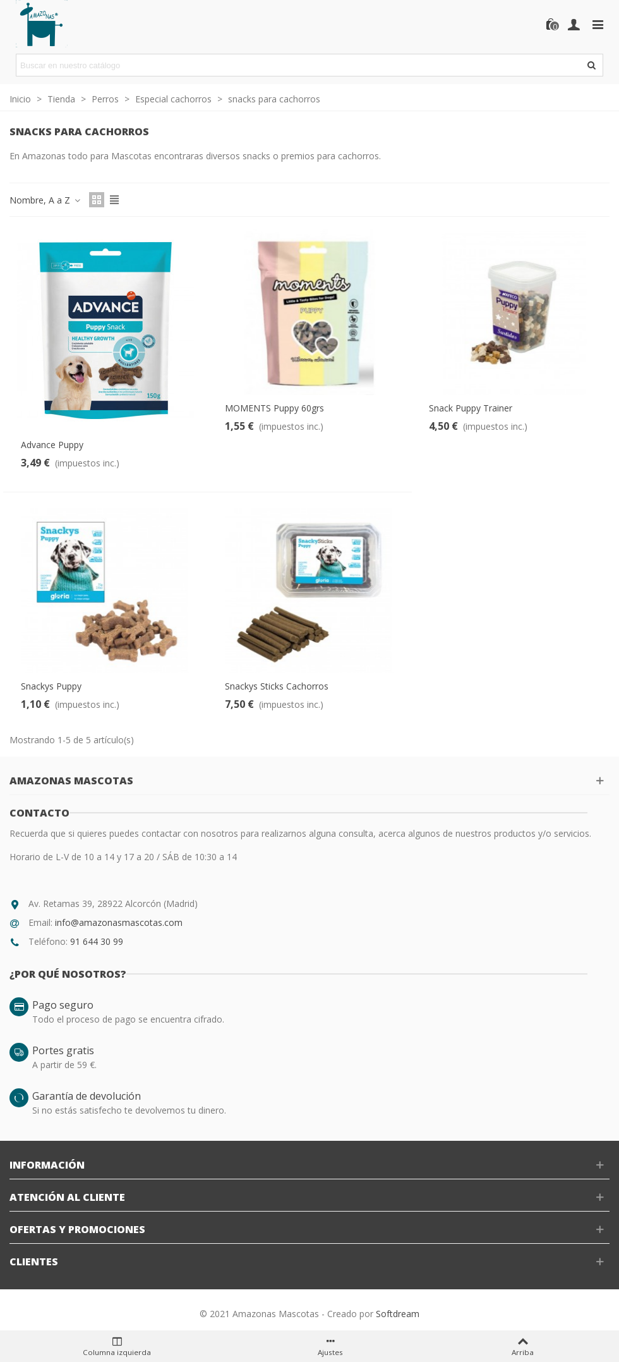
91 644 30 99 (96, 941)
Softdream (397, 1314)
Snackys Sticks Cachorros (276, 686)
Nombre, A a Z (45, 200)
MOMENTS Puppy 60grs (274, 408)
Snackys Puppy (51, 686)
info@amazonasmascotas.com (119, 922)
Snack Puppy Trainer (470, 408)
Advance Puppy (52, 445)
